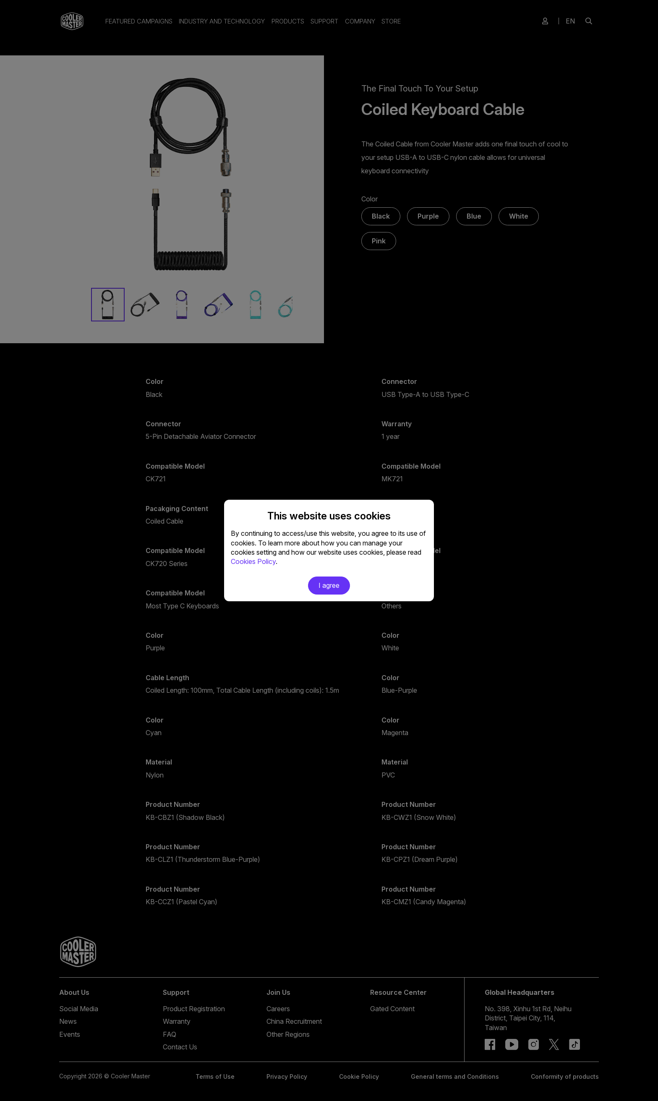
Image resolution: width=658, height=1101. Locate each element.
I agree (329, 585)
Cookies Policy (253, 561)
